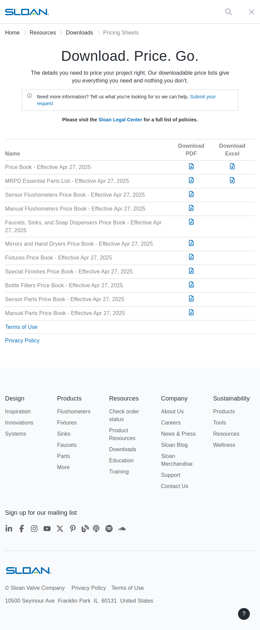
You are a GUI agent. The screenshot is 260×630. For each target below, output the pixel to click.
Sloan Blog (174, 445)
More (63, 467)
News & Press (178, 434)
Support (170, 475)
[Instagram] (35, 530)
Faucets (67, 445)
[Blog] (85, 530)
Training (119, 472)
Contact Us (175, 486)
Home (12, 32)
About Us (172, 411)
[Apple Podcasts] (97, 530)
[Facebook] (22, 530)
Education (121, 460)
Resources (43, 32)
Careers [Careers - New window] (171, 423)
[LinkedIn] (10, 530)
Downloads (79, 32)
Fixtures (67, 423)
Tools (219, 423)
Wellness (224, 445)
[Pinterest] (74, 530)
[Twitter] (61, 530)
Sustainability (231, 398)
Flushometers (74, 411)
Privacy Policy (22, 340)
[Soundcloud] (122, 530)
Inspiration (18, 411)
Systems (15, 434)
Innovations (19, 423)
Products (69, 398)
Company (174, 398)
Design (14, 398)
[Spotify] (110, 530)
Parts (63, 456)
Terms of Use (21, 327)
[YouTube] (48, 530)
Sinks (64, 434)
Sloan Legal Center (120, 119)
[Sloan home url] (27, 12)
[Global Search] (228, 11)
